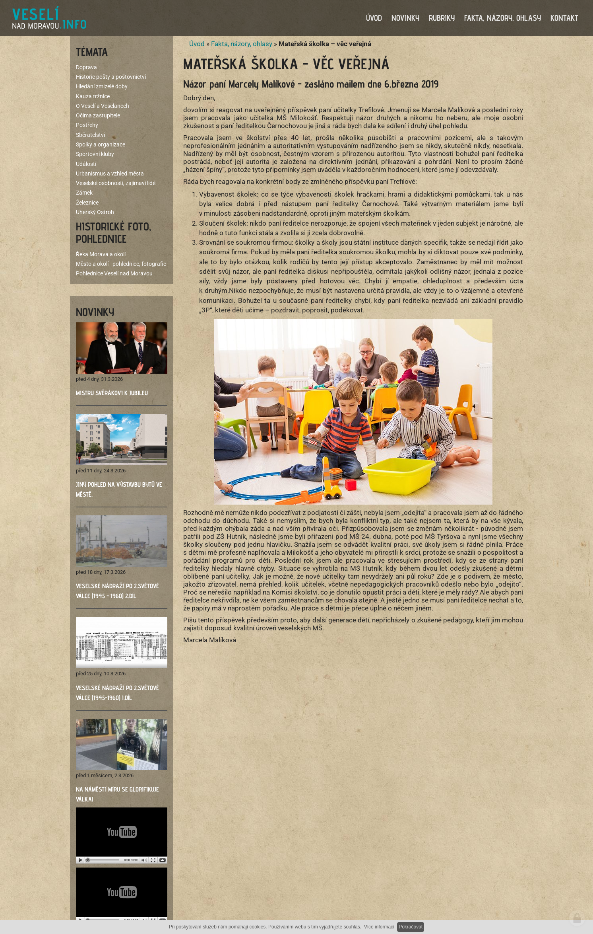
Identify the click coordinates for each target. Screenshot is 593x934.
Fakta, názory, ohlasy (241, 44)
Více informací (379, 927)
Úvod (197, 44)
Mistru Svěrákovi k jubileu (112, 393)
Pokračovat (410, 927)
